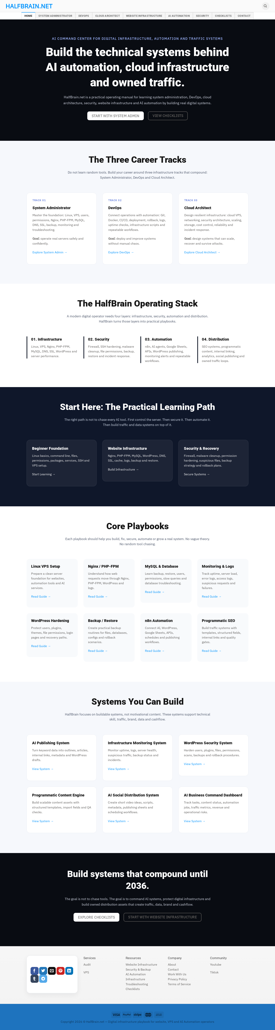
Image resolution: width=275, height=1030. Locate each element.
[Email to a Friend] (52, 971)
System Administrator (55, 16)
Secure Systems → (197, 474)
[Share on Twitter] (43, 971)
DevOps (83, 16)
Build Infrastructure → (123, 469)
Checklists (223, 16)
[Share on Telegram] (43, 979)
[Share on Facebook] (35, 971)
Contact (244, 16)
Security (202, 16)
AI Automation (179, 16)
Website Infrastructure (144, 16)
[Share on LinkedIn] (69, 971)
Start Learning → (43, 474)
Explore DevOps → (121, 252)
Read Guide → (41, 596)
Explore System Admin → (49, 252)
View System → (43, 769)
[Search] (265, 6)
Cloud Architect (107, 16)
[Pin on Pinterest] (61, 971)
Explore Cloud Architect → (202, 252)
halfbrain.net (23, 6)
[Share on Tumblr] (35, 979)
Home (28, 16)
